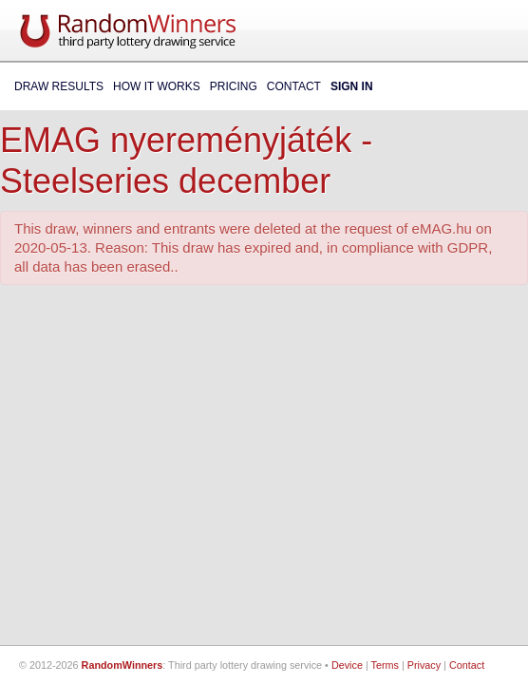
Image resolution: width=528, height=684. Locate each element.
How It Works (156, 86)
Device (347, 665)
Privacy (424, 665)
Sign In (351, 86)
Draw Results (59, 86)
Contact (294, 86)
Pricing (233, 86)
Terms (385, 665)
